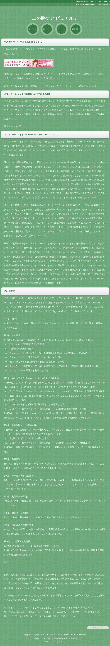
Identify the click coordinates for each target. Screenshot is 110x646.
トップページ (33, 29)
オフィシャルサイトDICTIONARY (20, 86)
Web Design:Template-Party (55, 642)
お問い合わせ (76, 29)
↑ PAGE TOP (98, 628)
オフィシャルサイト (47, 31)
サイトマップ (61, 29)
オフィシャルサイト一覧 (56, 86)
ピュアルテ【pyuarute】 (85, 86)
